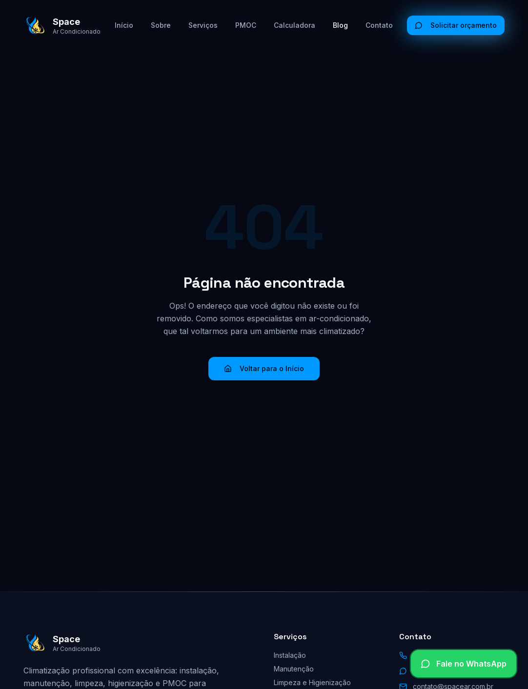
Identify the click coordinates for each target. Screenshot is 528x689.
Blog (340, 25)
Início (124, 25)
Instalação (290, 655)
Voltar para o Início (264, 368)
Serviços (203, 25)
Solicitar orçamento (456, 25)
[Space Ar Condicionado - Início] (62, 25)
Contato (379, 25)
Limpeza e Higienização (312, 682)
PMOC (245, 25)
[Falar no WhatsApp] (463, 663)
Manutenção (294, 669)
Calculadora (294, 25)
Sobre (161, 25)
